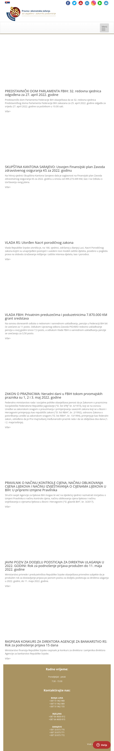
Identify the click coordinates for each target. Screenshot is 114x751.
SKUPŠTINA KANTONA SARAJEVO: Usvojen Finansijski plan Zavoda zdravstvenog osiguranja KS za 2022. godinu (55, 169)
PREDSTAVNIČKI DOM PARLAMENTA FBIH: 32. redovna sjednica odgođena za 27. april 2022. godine (53, 93)
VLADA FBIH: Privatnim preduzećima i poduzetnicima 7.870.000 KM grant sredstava (56, 316)
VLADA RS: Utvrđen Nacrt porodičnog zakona (39, 242)
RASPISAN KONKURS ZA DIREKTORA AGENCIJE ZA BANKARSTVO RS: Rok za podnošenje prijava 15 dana (56, 643)
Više (7, 111)
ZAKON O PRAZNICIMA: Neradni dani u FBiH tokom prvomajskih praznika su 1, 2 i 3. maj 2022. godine (53, 396)
